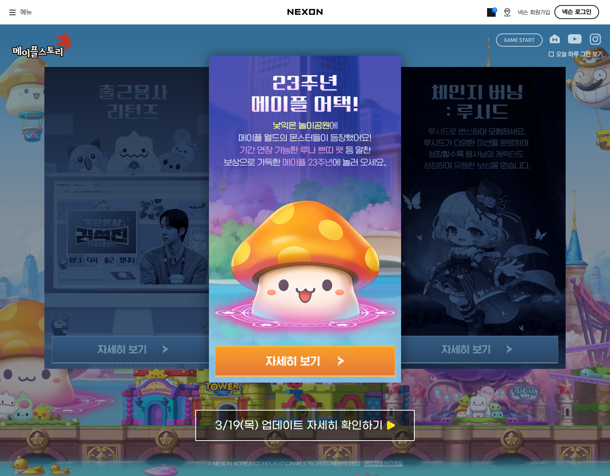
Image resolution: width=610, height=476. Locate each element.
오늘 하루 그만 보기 (575, 54)
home (555, 39)
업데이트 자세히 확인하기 (305, 425)
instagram (595, 39)
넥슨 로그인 (576, 12)
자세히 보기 (305, 361)
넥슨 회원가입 (534, 12)
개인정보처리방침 (383, 463)
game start (519, 40)
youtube (575, 39)
